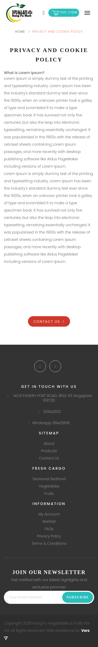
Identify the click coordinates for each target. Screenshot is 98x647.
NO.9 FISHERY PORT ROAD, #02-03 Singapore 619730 (49, 398)
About (49, 443)
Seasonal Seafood (49, 478)
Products (49, 450)
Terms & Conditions (49, 543)
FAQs (48, 528)
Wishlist (49, 521)
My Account (49, 514)
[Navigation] (87, 12)
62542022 (49, 411)
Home (20, 31)
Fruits (49, 493)
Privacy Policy (49, 536)
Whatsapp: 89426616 (49, 423)
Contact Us (49, 321)
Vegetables (49, 486)
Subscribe (78, 597)
